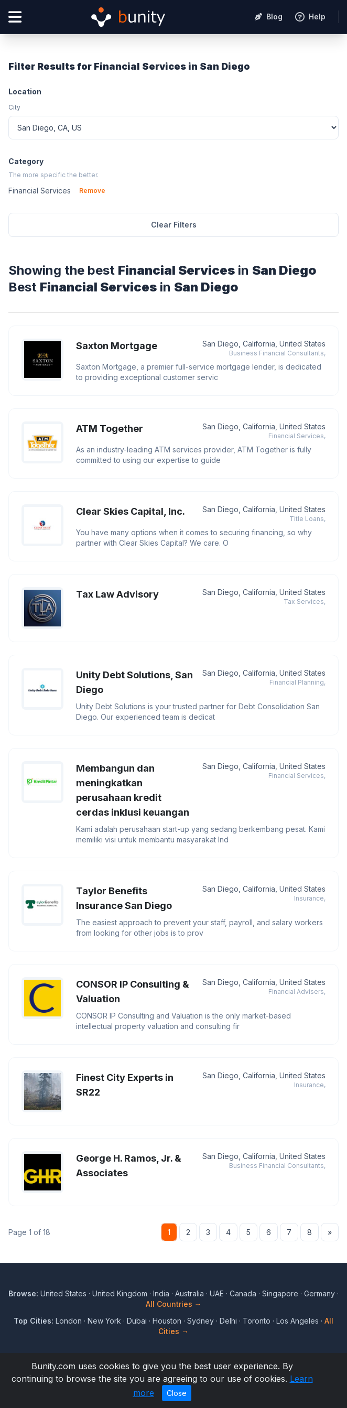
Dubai (137, 1320)
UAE (217, 1293)
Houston (167, 1320)
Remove (92, 190)
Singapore (280, 1293)
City (14, 107)
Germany (319, 1293)
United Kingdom (119, 1293)
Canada (243, 1293)
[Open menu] (14, 17)
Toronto (256, 1320)
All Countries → (174, 1303)
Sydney (200, 1320)
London (69, 1320)
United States (63, 1293)
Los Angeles (297, 1320)
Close (177, 1393)
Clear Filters (174, 224)
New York (104, 1320)
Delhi (228, 1320)
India (161, 1293)
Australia (189, 1293)
